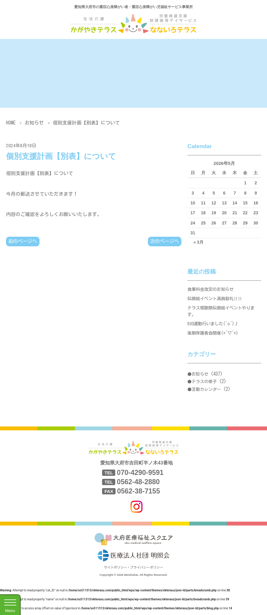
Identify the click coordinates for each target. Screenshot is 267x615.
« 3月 (198, 242)
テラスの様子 (204, 386)
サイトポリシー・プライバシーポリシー (133, 572)
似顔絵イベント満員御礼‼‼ (216, 299)
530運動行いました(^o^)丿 (214, 327)
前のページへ (22, 241)
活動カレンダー (206, 394)
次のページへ (164, 241)
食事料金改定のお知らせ (212, 289)
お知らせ (34, 122)
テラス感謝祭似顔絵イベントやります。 (223, 313)
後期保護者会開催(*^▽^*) (214, 337)
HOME (11, 122)
